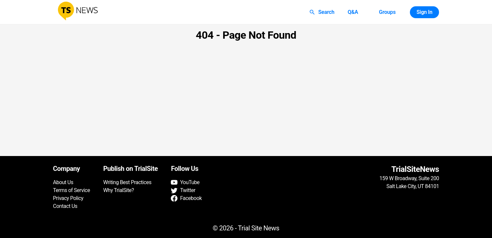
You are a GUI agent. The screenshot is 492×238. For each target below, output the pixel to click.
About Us (63, 182)
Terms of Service (71, 190)
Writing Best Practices (127, 182)
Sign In (424, 12)
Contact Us (65, 206)
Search (322, 12)
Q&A (353, 12)
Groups (387, 12)
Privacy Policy (68, 198)
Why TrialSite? (118, 190)
